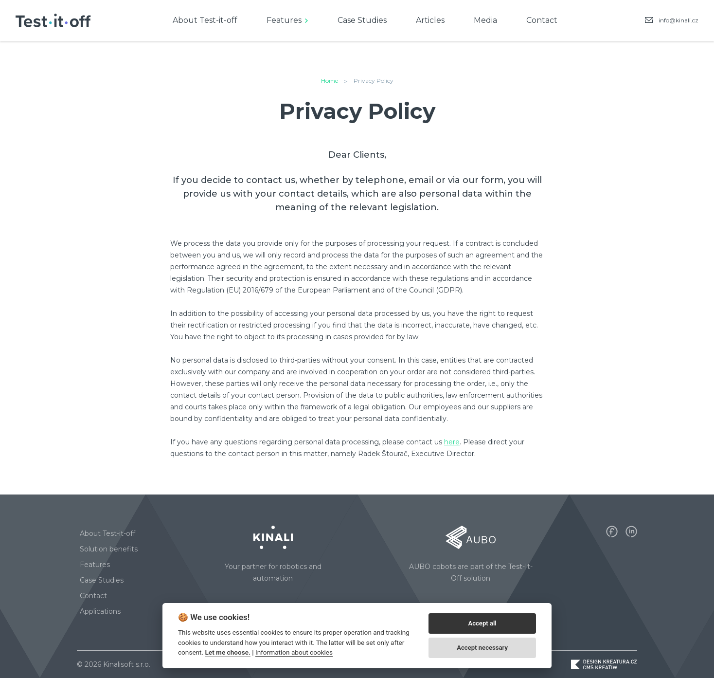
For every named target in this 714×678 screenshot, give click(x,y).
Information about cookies (294, 652)
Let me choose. (227, 652)
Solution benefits (109, 549)
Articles (430, 20)
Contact (541, 20)
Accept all (482, 623)
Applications (100, 611)
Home (329, 80)
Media (485, 20)
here (452, 442)
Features (284, 20)
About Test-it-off (205, 20)
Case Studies (362, 20)
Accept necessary (482, 647)
